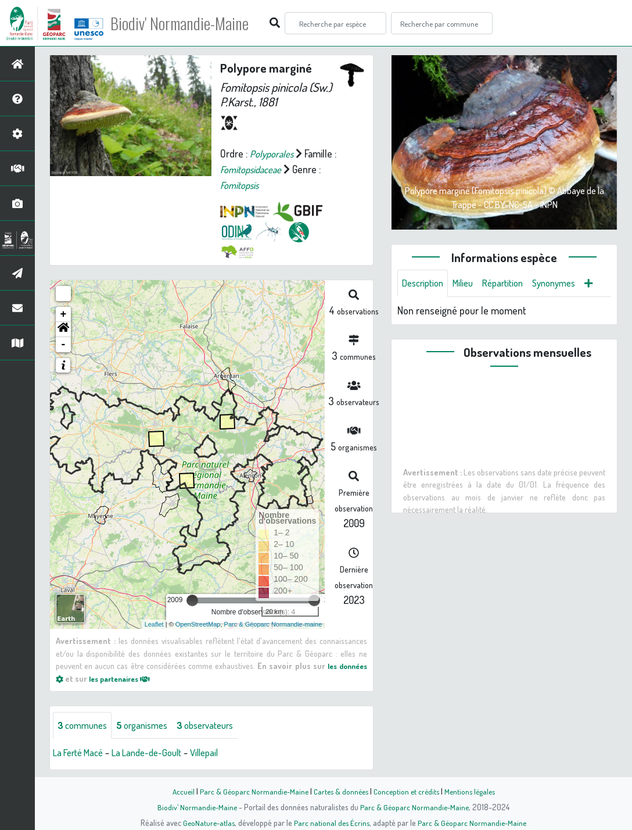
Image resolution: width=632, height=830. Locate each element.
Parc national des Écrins (332, 822)
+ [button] (63, 314)
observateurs (218, 725)
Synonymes (569, 283)
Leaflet (154, 623)
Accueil (177, 791)
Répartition (513, 283)
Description (425, 283)
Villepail (219, 753)
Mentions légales (474, 791)
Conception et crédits (407, 791)
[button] (63, 329)
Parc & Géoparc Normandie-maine (273, 623)
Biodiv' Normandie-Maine (191, 23)
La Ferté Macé (81, 753)
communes (85, 725)
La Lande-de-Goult (157, 753)
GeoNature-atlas (206, 822)
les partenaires (124, 678)
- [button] (63, 345)
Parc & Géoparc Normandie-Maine (250, 791)
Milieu (469, 283)
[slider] (192, 600)
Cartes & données (339, 791)
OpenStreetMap (198, 623)
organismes (149, 725)
